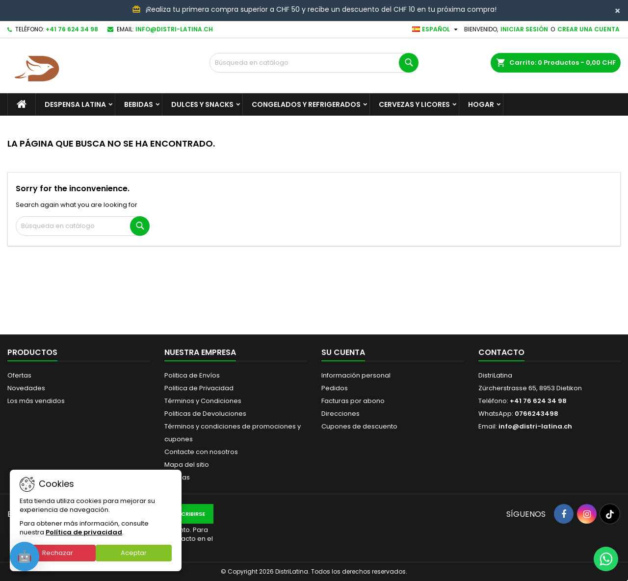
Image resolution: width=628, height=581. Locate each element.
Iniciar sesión (524, 29)
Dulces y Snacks (202, 104)
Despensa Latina (75, 104)
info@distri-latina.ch (174, 29)
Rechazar (57, 552)
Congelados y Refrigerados (306, 104)
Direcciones (340, 413)
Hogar (481, 104)
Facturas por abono (353, 400)
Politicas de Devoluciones (205, 413)
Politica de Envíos (192, 375)
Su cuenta (343, 352)
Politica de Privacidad (199, 388)
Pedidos (334, 388)
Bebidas (138, 104)
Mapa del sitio (186, 464)
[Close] (617, 11)
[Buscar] (314, 63)
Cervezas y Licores (414, 104)
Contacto (501, 352)
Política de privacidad (84, 532)
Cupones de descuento (359, 426)
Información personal (356, 375)
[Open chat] (24, 556)
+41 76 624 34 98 (72, 29)
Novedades (26, 388)
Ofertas (19, 375)
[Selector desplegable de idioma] (436, 29)
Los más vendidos (36, 400)
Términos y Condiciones (202, 400)
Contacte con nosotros (201, 451)
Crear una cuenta (588, 29)
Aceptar (134, 552)
